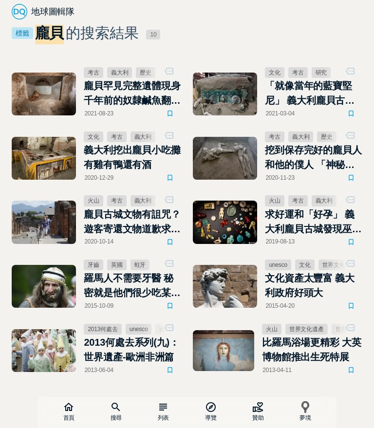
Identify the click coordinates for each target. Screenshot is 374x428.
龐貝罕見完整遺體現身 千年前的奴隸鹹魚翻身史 (132, 94)
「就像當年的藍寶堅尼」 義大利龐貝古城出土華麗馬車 (310, 94)
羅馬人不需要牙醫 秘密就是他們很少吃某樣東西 (132, 286)
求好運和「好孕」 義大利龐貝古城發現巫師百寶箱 (313, 222)
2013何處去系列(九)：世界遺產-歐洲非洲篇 (131, 350)
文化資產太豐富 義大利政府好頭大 (310, 285)
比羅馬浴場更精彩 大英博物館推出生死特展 (311, 350)
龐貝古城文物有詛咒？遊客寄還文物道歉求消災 (132, 222)
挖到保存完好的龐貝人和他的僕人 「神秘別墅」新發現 (313, 158)
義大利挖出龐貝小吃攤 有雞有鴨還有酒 (132, 157)
